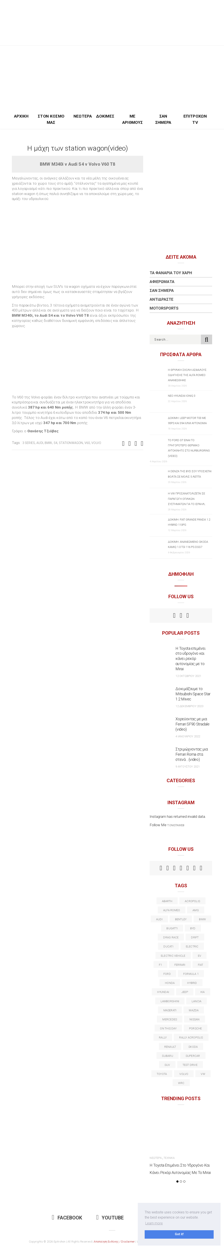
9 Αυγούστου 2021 (187, 766)
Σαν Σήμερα (163, 119)
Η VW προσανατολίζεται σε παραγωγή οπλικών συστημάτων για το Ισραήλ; (186, 498)
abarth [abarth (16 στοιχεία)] (167, 901)
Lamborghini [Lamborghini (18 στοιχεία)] (170, 1001)
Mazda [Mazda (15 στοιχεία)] (194, 1010)
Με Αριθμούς (132, 119)
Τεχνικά (169, 1157)
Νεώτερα (83, 116)
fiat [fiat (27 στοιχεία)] (200, 964)
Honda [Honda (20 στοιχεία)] (170, 983)
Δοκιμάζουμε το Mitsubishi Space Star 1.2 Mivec (192, 693)
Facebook (67, 1218)
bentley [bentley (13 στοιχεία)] (181, 919)
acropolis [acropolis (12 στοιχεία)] (192, 901)
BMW (48, 443)
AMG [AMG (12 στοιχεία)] (196, 910)
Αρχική (21, 116)
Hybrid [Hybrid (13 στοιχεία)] (192, 983)
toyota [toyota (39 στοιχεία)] (162, 1074)
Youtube (110, 1218)
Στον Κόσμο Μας (51, 119)
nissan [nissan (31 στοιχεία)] (194, 1019)
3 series (28, 443)
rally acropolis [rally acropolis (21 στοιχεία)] (191, 1037)
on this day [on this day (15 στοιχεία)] (168, 1028)
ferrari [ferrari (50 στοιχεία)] (179, 964)
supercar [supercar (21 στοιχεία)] (193, 1055)
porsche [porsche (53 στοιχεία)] (195, 1028)
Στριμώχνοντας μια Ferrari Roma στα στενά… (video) (191, 754)
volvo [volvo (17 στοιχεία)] (183, 1074)
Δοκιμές (105, 116)
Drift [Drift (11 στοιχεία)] (195, 937)
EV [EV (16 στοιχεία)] (199, 955)
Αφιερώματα (162, 281)
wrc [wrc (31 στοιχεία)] (181, 1083)
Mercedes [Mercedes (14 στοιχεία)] (169, 1019)
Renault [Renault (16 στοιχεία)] (170, 1046)
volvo (96, 443)
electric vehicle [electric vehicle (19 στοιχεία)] (173, 955)
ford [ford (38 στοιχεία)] (167, 973)
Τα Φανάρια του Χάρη (171, 273)
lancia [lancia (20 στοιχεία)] (196, 1001)
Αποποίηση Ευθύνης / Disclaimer (114, 1241)
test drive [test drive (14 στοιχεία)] (190, 1065)
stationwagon (71, 443)
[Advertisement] (112, 78)
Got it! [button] (179, 1234)
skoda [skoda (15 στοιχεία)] (193, 1046)
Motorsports (164, 308)
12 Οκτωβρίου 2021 (188, 676)
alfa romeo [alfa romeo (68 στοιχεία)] (171, 910)
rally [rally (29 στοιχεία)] (163, 1037)
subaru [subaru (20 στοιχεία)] (167, 1055)
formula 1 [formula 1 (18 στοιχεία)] (191, 973)
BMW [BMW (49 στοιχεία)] (202, 919)
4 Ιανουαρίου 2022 (187, 736)
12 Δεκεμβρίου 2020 (189, 706)
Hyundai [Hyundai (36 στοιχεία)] (163, 992)
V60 (87, 443)
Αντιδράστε (161, 299)
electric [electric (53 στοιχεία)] (192, 946)
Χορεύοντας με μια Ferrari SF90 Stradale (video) (192, 724)
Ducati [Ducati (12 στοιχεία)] (168, 946)
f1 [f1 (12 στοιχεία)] (160, 964)
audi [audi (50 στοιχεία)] (159, 919)
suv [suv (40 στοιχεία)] (167, 1065)
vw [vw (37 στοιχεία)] (203, 1074)
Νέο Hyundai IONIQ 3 (181, 395)
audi (39, 443)
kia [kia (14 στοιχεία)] (203, 992)
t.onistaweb (175, 825)
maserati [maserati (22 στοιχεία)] (170, 1010)
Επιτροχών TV (195, 119)
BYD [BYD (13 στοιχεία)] (193, 928)
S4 (55, 443)
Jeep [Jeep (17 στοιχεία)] (185, 992)
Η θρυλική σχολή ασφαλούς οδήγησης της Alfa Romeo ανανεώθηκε (187, 375)
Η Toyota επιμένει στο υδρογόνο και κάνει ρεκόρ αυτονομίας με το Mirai (190, 658)
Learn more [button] (154, 1223)
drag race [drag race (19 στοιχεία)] (171, 937)
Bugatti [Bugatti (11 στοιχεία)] (172, 928)
